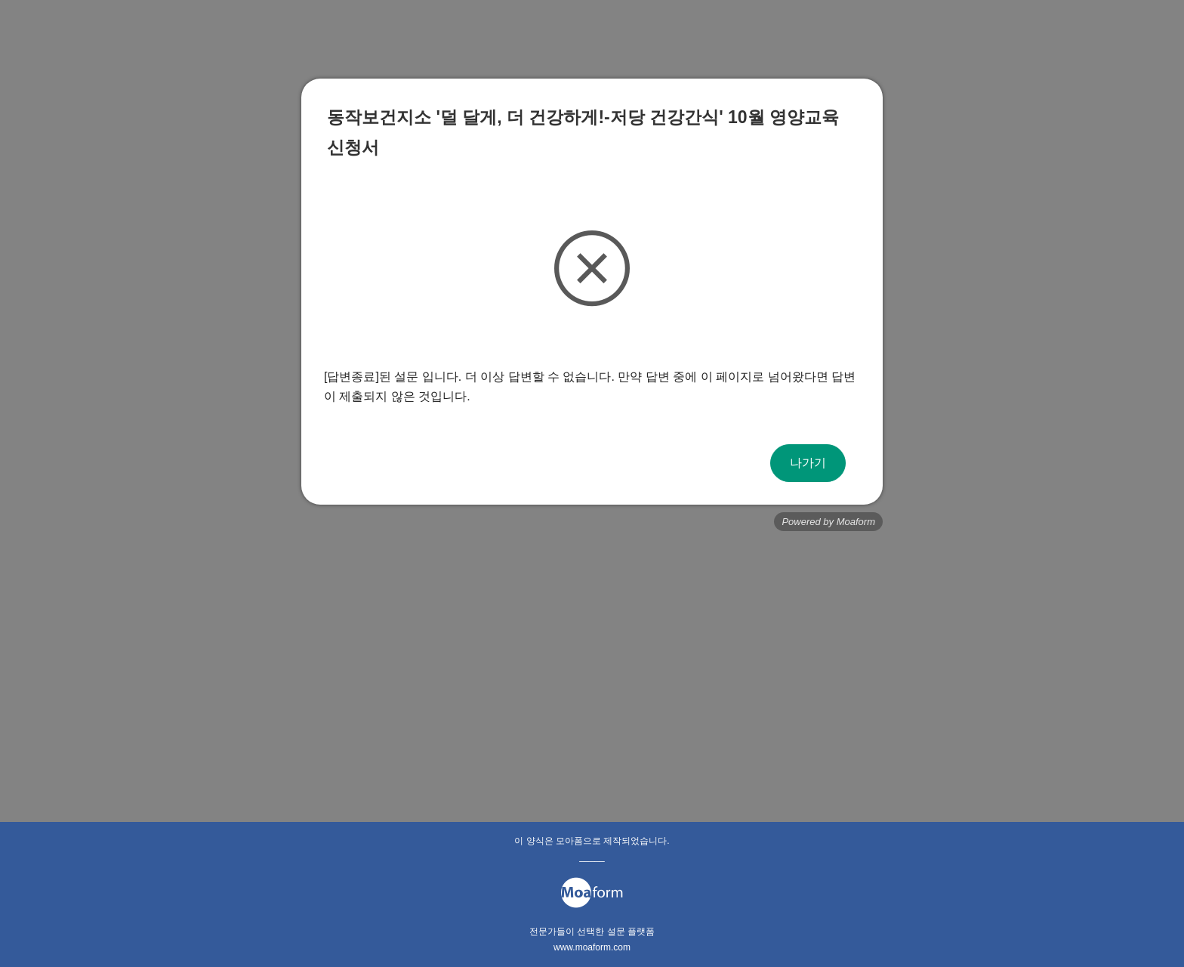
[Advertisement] (592, 652)
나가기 (808, 462)
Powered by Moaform (828, 521)
